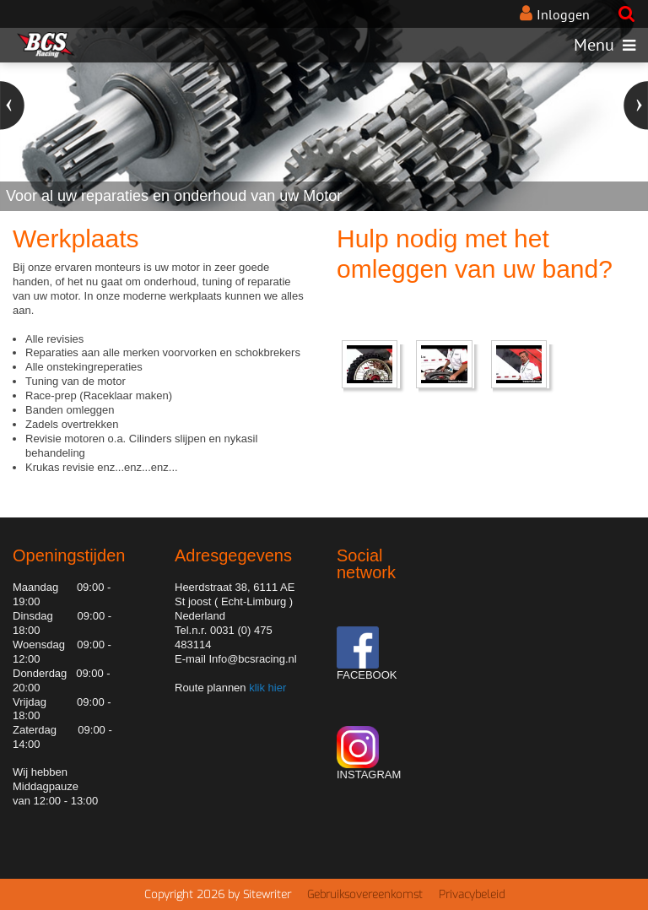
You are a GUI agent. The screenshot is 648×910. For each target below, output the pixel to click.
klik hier (266, 687)
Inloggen (563, 14)
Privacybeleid (472, 894)
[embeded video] (372, 366)
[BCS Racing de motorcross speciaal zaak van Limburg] (46, 44)
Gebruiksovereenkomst (365, 894)
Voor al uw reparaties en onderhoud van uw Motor (174, 195)
